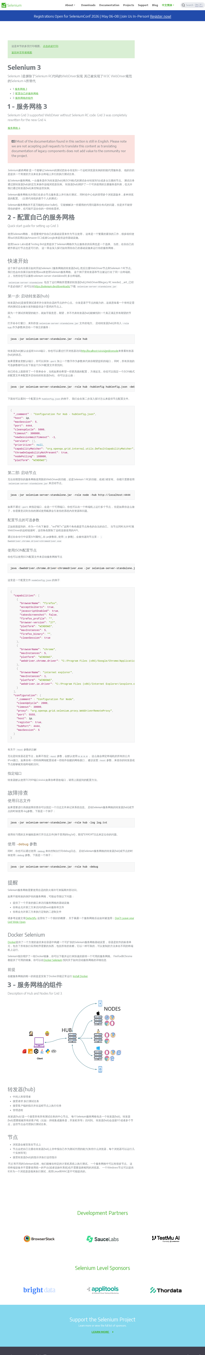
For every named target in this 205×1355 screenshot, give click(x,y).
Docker (12, 942)
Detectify (31, 918)
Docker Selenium (53, 960)
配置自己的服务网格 (26, 93)
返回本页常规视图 (22, 52)
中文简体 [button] (167, 5)
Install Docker (80, 976)
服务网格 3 (21, 89)
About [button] (69, 5)
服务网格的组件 (24, 98)
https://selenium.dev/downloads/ (52, 286)
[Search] (192, 5)
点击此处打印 (50, 46)
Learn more (102, 1332)
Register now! (160, 16)
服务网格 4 (14, 128)
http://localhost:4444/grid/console (99, 350)
